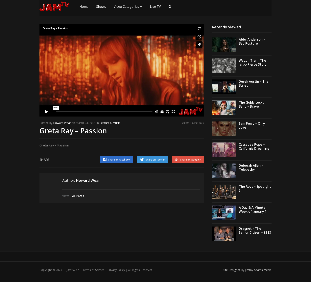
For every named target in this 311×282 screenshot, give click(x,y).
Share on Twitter (155, 159)
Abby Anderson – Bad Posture (252, 41)
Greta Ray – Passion (73, 131)
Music (116, 123)
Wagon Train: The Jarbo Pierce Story (253, 62)
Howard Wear (62, 123)
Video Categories (126, 6)
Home (84, 6)
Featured (105, 123)
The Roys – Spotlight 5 (255, 188)
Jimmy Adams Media (258, 270)
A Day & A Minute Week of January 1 (253, 209)
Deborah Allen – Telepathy (251, 167)
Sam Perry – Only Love (252, 125)
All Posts (78, 196)
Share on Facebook (119, 159)
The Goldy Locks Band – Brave (251, 104)
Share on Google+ (190, 159)
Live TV (155, 6)
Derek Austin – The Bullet (254, 83)
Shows (101, 6)
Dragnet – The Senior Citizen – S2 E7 (255, 230)
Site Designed (232, 270)
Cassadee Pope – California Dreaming (254, 146)
